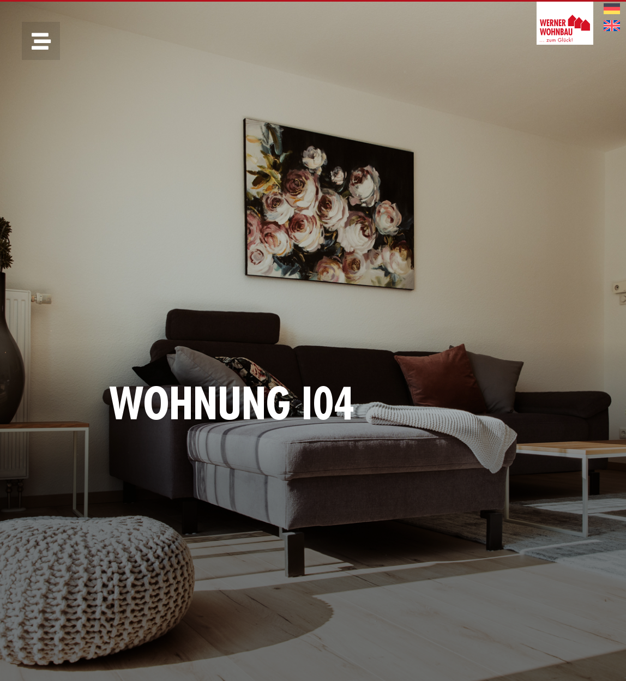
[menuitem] (611, 9)
